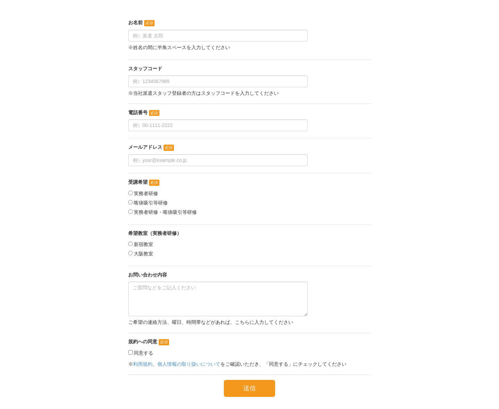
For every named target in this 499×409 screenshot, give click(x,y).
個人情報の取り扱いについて (188, 364)
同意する (143, 353)
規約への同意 (142, 341)
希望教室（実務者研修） (155, 233)
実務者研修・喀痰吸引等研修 (165, 212)
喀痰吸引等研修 (151, 203)
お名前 (135, 22)
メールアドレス (145, 147)
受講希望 (138, 182)
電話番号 (138, 112)
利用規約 (142, 364)
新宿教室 (143, 244)
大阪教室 (143, 253)
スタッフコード (145, 68)
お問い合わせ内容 (147, 275)
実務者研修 (146, 193)
